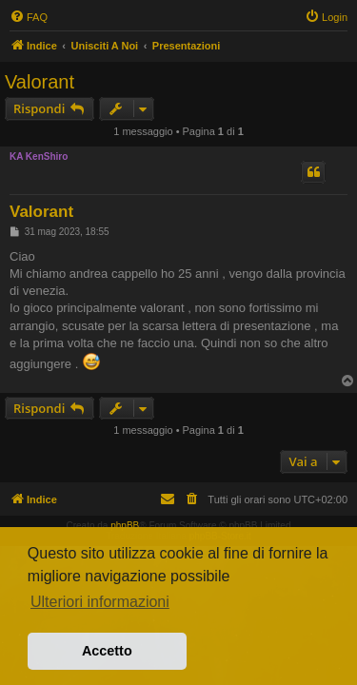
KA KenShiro (39, 156)
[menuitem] (29, 17)
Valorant (39, 81)
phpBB (124, 525)
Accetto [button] (107, 650)
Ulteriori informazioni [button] (99, 602)
